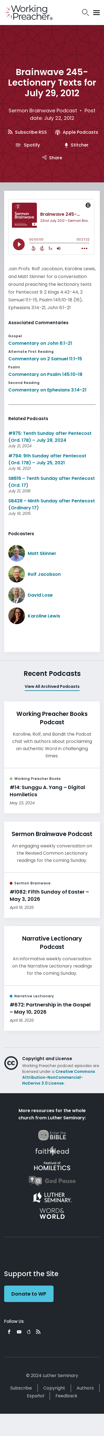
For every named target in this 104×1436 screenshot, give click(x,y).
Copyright (54, 1388)
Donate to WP (28, 1293)
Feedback (66, 1396)
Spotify (27, 145)
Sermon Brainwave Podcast (43, 110)
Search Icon (85, 12)
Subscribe (21, 1388)
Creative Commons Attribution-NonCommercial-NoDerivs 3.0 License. (58, 1077)
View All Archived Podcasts (52, 686)
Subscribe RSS (27, 132)
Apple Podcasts (76, 132)
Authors (85, 1388)
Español (35, 1396)
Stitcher (76, 145)
